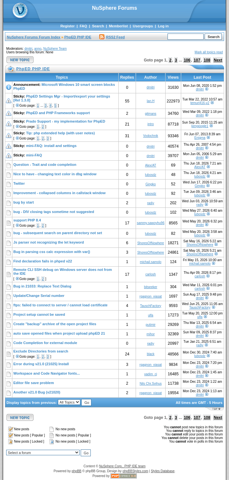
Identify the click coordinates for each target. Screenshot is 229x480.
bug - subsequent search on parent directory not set (57, 233)
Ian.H (151, 101)
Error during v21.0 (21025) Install (41, 364)
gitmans (150, 113)
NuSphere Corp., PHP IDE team (122, 466)
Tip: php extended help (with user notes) (60, 133)
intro (150, 124)
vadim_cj (150, 374)
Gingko (150, 184)
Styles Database (163, 471)
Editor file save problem (33, 383)
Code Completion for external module (45, 343)
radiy (150, 203)
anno (37, 48)
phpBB (76, 471)
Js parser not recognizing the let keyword (48, 242)
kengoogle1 (200, 126)
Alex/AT (150, 165)
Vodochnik (150, 136)
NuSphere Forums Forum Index (33, 37)
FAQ (83, 26)
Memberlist (118, 26)
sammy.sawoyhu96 (151, 223)
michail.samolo (150, 262)
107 (197, 60)
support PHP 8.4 (27, 220)
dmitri (28, 48)
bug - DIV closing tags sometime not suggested (53, 212)
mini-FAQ (34, 155)
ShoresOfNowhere (150, 243)
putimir (150, 325)
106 (187, 60)
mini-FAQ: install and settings (51, 146)
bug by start (23, 202)
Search (98, 26)
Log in (163, 26)
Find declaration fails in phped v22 (42, 261)
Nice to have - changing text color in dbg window (54, 174)
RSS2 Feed (112, 37)
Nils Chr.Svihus (151, 383)
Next (218, 60)
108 (207, 60)
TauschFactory (150, 306)
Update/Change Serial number (38, 296)
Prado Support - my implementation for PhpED (65, 121)
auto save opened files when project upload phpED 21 (59, 333)
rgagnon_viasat (151, 296)
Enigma (199, 138)
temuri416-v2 (199, 103)
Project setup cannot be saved (39, 314)
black (150, 354)
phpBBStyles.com (135, 471)
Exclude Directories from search (40, 351)
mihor (151, 334)
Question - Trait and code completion (44, 165)
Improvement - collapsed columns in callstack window (59, 193)
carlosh (150, 274)
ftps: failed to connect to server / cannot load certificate (60, 305)
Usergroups (143, 26)
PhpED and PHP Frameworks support (58, 113)
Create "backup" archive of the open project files (54, 324)
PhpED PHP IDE (77, 37)
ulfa (150, 315)
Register (68, 26)
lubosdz (150, 175)
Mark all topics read (209, 52)
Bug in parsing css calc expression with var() (51, 252)
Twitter (19, 183)
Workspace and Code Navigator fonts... (46, 373)
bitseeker (150, 287)
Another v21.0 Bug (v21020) (36, 392)
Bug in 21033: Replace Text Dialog (42, 286)
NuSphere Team (55, 48)
